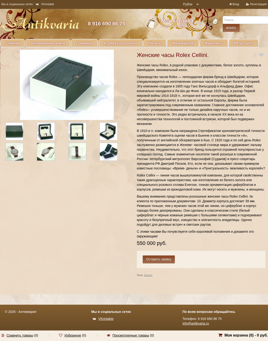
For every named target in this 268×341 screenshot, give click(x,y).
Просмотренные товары (130, 335)
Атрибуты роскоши (121, 43)
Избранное (73, 335)
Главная (12, 43)
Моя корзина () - (246, 335)
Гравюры (84, 43)
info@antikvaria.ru (195, 323)
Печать (155, 43)
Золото (148, 275)
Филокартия (183, 43)
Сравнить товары (20, 335)
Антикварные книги (48, 43)
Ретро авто (243, 43)
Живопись (214, 43)
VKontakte (45, 4)
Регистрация (258, 4)
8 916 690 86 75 (106, 23)
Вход (236, 4)
